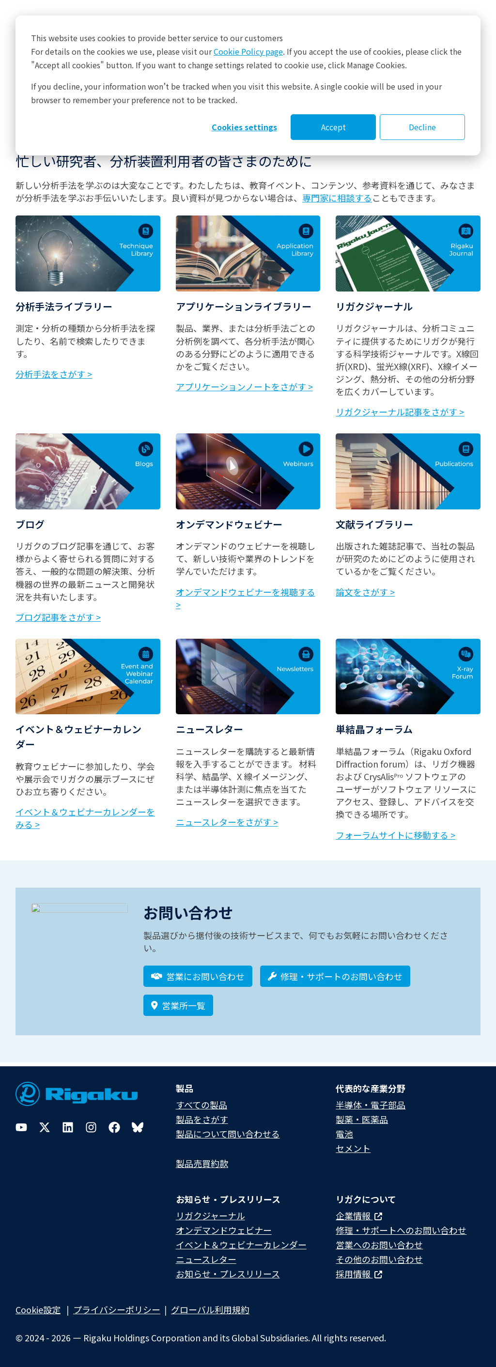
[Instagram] (91, 1127)
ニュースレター (206, 1259)
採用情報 (359, 1273)
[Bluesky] (137, 1127)
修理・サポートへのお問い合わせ (401, 1230)
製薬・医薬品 (362, 1119)
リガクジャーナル (210, 1215)
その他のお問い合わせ (379, 1259)
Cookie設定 (38, 1309)
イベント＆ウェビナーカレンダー (241, 1244)
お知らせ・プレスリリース (228, 1273)
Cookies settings (244, 127)
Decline (422, 127)
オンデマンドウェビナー (224, 1230)
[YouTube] (21, 1127)
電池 (344, 1133)
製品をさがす (202, 1119)
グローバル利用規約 (210, 1309)
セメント (353, 1148)
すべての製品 (201, 1104)
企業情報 (359, 1215)
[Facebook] (114, 1127)
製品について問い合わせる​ (228, 1133)
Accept (333, 127)
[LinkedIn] (68, 1127)
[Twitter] (44, 1127)
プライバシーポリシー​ (116, 1309)
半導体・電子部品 (370, 1104)
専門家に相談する (337, 197)
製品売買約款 (202, 1163)
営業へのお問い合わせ (379, 1244)
